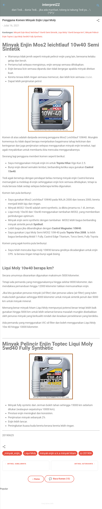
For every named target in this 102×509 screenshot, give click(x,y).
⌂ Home (36, 479)
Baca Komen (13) (59, 478)
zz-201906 (86, 453)
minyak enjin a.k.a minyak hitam (58, 453)
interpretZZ (51, 5)
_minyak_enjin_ (12, 453)
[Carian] (98, 5)
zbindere (57, 503)
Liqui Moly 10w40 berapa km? (71, 32)
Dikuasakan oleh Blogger (51, 497)
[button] (98, 21)
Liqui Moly (30, 453)
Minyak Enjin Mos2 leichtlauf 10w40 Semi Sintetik (35, 32)
